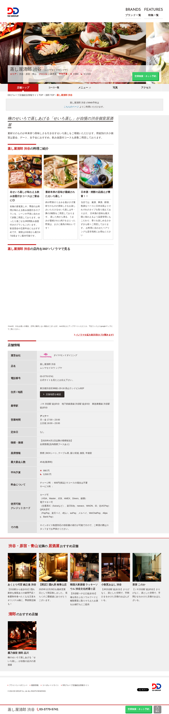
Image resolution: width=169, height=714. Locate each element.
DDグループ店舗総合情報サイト (76, 685)
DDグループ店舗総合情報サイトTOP (25, 95)
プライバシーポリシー (18, 685)
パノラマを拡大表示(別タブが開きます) (95, 335)
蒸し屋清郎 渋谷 (21, 709)
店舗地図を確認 (53, 394)
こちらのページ (71, 106)
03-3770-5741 (48, 709)
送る (157, 711)
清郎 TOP (50, 95)
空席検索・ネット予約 (138, 709)
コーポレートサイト (50, 685)
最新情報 (35, 685)
